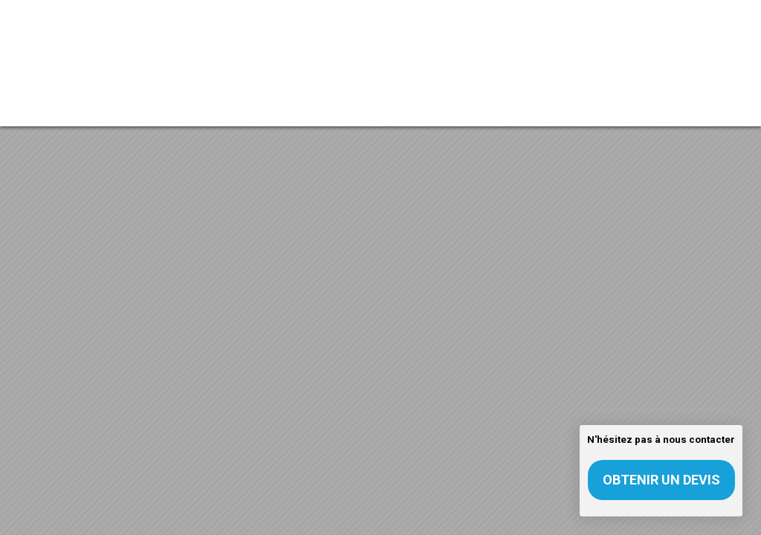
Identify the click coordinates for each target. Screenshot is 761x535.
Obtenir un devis (661, 479)
